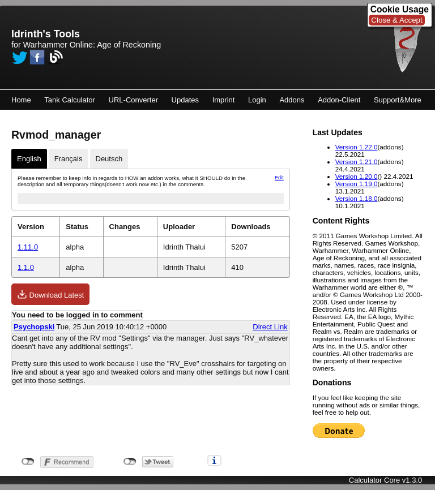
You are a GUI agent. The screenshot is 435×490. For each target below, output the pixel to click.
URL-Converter (133, 100)
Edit (279, 177)
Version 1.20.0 (356, 176)
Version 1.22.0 (356, 147)
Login (257, 100)
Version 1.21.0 (356, 161)
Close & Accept (396, 20)
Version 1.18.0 (356, 198)
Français (68, 158)
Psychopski (34, 327)
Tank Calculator (69, 100)
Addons (291, 100)
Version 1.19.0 (356, 183)
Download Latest (50, 294)
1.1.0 (26, 267)
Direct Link (270, 327)
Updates (185, 100)
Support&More (397, 100)
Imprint (223, 100)
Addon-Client (339, 100)
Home (21, 100)
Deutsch (109, 158)
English (29, 158)
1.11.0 (28, 247)
